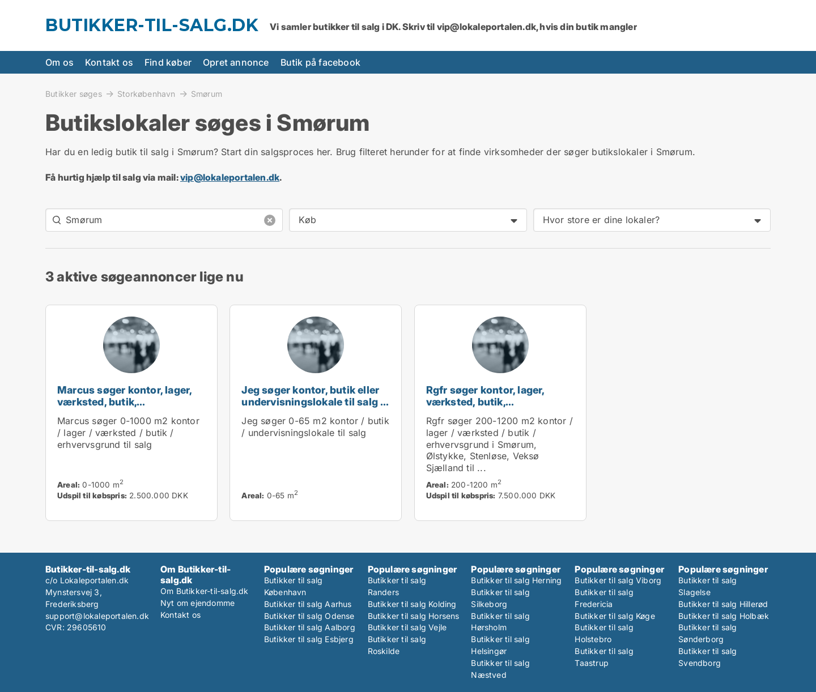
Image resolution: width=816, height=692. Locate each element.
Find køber (168, 62)
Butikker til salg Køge (614, 616)
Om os (59, 62)
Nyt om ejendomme (197, 603)
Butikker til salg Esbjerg (309, 639)
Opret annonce (236, 62)
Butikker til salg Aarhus (308, 604)
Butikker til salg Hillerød (723, 604)
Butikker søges (73, 93)
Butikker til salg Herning (516, 580)
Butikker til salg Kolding (412, 604)
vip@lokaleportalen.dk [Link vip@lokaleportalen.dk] (229, 177)
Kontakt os (109, 62)
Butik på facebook (320, 62)
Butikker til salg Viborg (618, 580)
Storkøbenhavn (146, 93)
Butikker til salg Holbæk (723, 616)
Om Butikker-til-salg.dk (204, 591)
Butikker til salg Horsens (414, 616)
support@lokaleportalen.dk (97, 616)
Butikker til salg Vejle (407, 627)
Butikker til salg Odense (309, 616)
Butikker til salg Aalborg (309, 627)
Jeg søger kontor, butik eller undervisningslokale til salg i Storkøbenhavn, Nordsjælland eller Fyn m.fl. (315, 407)
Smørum (206, 94)
